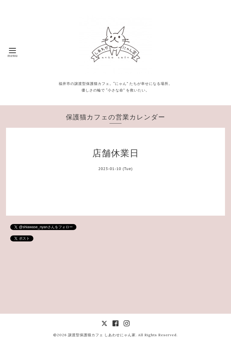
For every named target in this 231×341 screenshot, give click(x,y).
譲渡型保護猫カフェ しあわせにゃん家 (102, 335)
